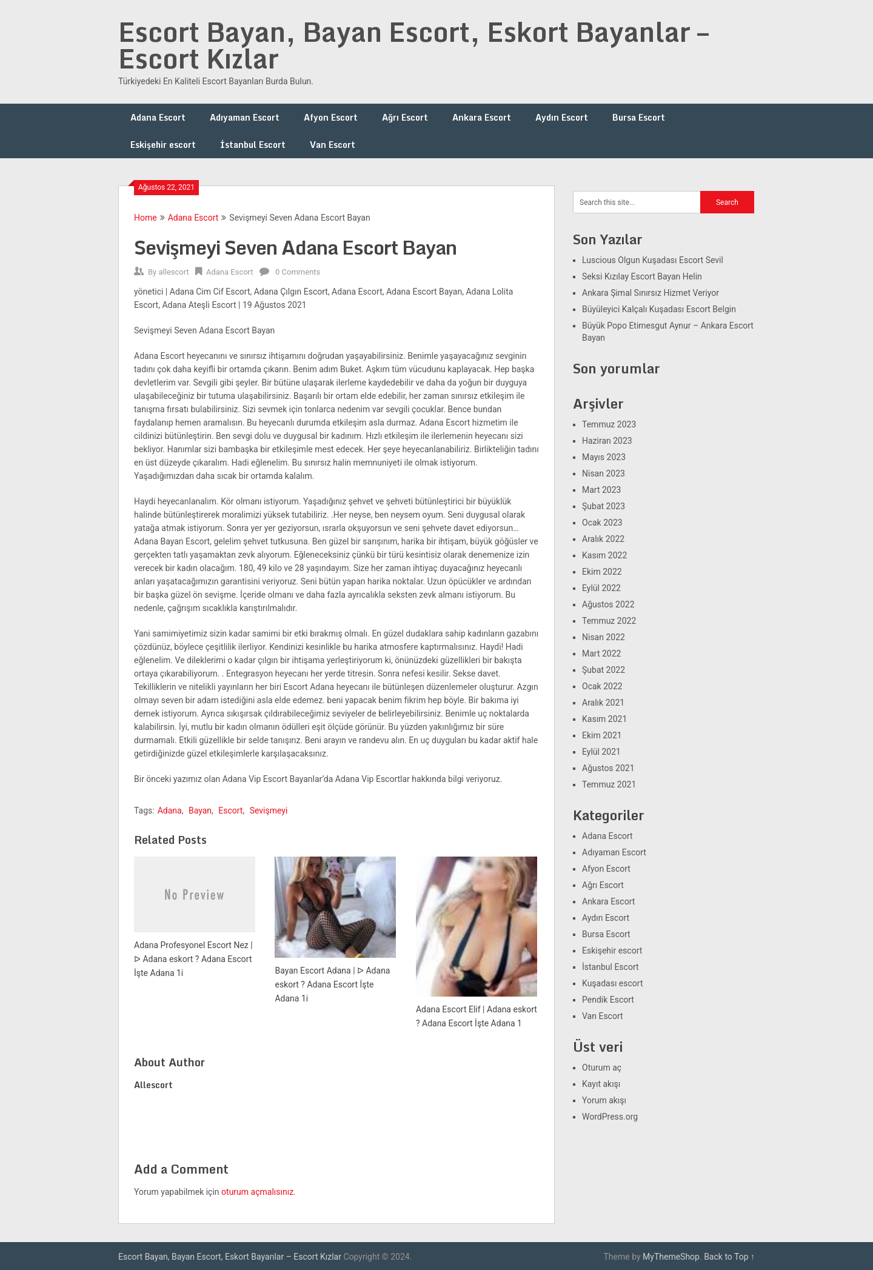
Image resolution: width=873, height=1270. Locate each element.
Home (145, 217)
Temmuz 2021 (609, 784)
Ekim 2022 (602, 572)
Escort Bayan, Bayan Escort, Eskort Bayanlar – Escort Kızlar (413, 45)
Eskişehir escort (163, 145)
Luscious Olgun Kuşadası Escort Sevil (652, 260)
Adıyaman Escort (244, 117)
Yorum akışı (604, 1100)
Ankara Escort (481, 117)
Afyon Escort (331, 117)
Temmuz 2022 (609, 621)
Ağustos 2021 (608, 768)
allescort (173, 271)
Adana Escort (158, 117)
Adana (170, 810)
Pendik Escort (608, 999)
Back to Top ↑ (729, 1257)
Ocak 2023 (602, 522)
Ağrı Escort (405, 117)
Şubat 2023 (603, 506)
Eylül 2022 (601, 588)
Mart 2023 (601, 490)
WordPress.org (610, 1116)
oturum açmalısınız (257, 1192)
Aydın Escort (561, 117)
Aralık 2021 (603, 702)
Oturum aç (601, 1067)
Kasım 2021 (604, 719)
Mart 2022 (601, 653)
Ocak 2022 (602, 686)
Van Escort (332, 145)
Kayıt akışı (601, 1084)
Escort (230, 810)
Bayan (200, 810)
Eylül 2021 (601, 752)
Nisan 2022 (603, 637)
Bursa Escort (638, 117)
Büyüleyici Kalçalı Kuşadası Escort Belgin (659, 309)
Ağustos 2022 (608, 604)
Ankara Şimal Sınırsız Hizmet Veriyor (650, 293)
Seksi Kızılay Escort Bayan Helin (642, 276)
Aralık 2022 (603, 539)
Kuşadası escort (612, 983)
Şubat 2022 (603, 670)
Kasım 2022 (604, 555)
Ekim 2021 (602, 735)
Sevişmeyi (269, 810)
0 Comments (297, 271)
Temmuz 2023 (609, 424)
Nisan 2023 (603, 473)
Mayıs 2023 (604, 457)
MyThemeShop (671, 1257)
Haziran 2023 (607, 441)
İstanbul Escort (253, 145)
